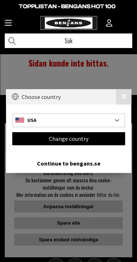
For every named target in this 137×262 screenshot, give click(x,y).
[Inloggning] (109, 23)
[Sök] (68, 40)
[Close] (123, 96)
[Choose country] (68, 120)
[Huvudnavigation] (8, 23)
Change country (68, 138)
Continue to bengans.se (68, 163)
